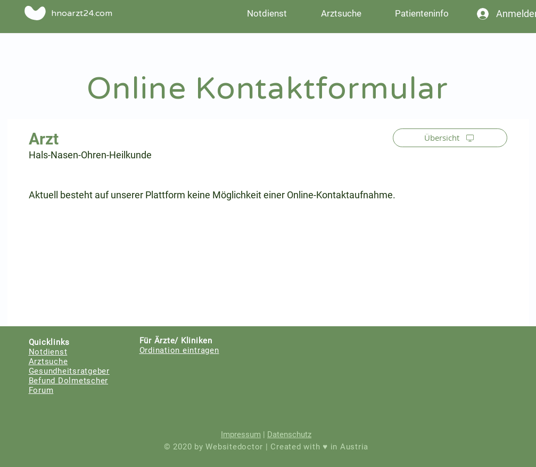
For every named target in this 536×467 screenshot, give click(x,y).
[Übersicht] (450, 137)
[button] (422, 13)
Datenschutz (289, 434)
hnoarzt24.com (81, 13)
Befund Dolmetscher (69, 380)
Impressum (241, 434)
